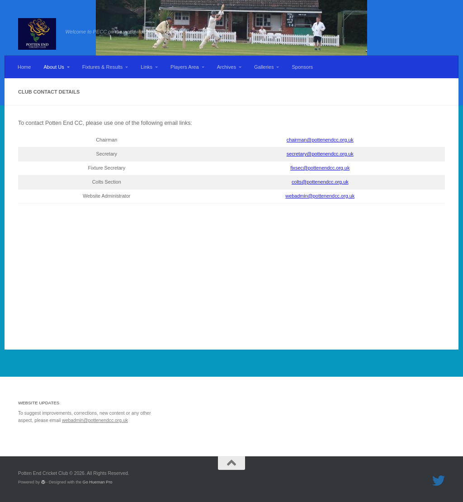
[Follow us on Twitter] (438, 480)
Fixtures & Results (102, 67)
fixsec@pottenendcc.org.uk (320, 167)
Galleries (264, 67)
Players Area (184, 67)
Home (24, 67)
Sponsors (302, 67)
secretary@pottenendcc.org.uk (320, 153)
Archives (226, 67)
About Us (53, 67)
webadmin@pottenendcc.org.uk (319, 196)
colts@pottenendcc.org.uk (320, 182)
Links (146, 67)
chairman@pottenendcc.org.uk (320, 139)
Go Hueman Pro (98, 482)
